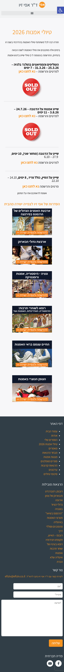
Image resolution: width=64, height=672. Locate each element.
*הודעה (32, 618)
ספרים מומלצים (49, 461)
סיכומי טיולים (50, 474)
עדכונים (53, 470)
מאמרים (53, 448)
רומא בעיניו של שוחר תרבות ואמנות (55, 548)
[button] (60, 10)
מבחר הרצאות (49, 452)
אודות (54, 435)
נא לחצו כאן (27, 71)
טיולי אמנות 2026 (48, 444)
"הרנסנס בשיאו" (54, 513)
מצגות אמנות (50, 457)
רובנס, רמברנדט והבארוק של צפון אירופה (54, 495)
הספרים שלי (51, 440)
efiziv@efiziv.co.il (15, 576)
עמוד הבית (51, 431)
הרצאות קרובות (49, 465)
